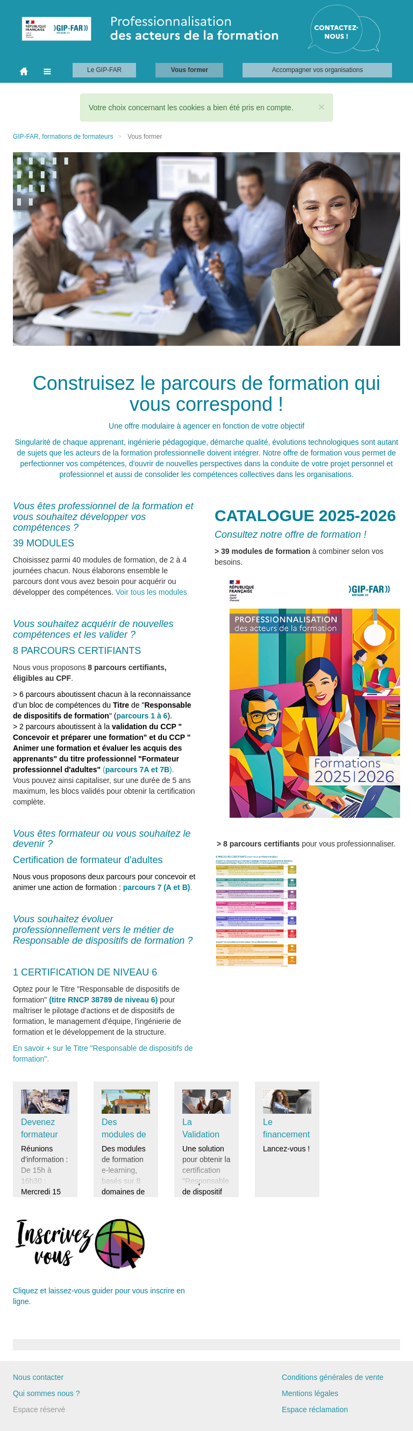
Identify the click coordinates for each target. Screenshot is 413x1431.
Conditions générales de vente (332, 1377)
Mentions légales (310, 1393)
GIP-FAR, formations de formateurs (63, 136)
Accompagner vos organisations (317, 70)
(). (101, 748)
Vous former (189, 70)
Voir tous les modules (151, 592)
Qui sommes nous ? (46, 1393)
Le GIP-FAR (104, 70)
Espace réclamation (315, 1409)
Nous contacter (38, 1377)
